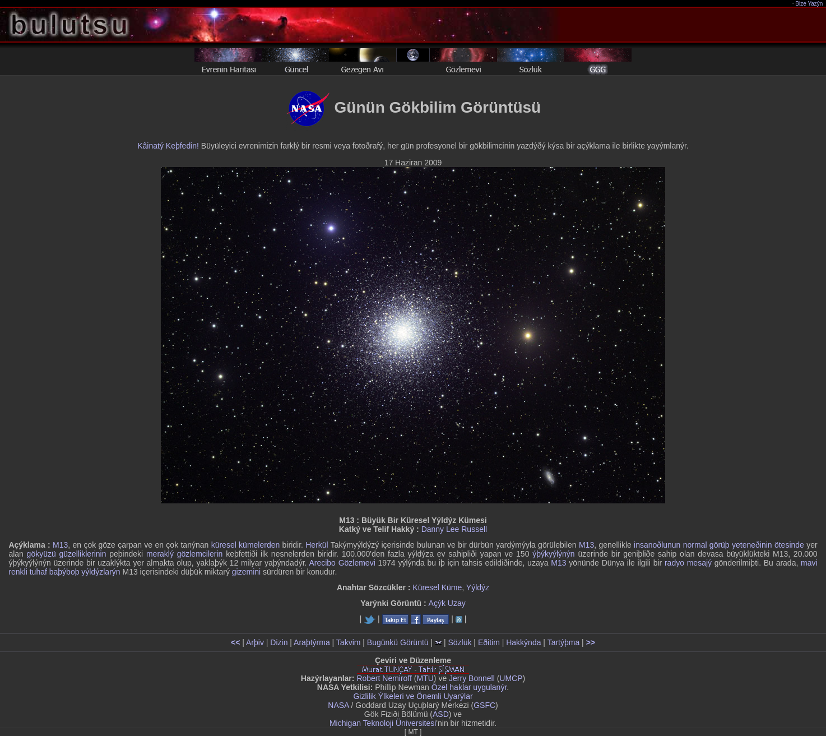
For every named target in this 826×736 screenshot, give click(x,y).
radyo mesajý (688, 562)
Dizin (278, 642)
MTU (425, 678)
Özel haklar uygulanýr (469, 687)
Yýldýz (477, 587)
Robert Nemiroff (384, 678)
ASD (441, 714)
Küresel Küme (437, 587)
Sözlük (459, 642)
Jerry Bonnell (472, 678)
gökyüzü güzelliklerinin (66, 553)
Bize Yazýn (809, 4)
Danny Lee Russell (454, 529)
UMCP (510, 678)
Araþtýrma (312, 642)
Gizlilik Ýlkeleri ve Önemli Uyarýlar (412, 696)
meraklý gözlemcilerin (184, 553)
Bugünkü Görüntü (398, 642)
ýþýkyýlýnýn (553, 553)
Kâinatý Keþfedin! (168, 145)
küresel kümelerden (245, 544)
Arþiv (255, 642)
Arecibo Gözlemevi (342, 562)
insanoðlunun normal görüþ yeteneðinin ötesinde (719, 544)
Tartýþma (563, 642)
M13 (60, 544)
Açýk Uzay (447, 603)
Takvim (348, 642)
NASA (338, 705)
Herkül (316, 544)
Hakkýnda (523, 642)
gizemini (246, 571)
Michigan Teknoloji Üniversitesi (383, 723)
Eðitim (489, 642)
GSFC (484, 705)
